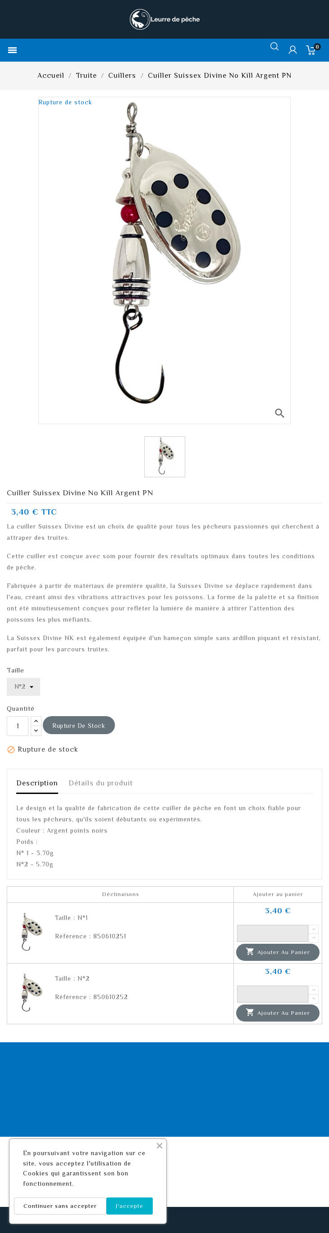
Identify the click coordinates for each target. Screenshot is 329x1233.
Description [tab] (37, 783)
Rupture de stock (78, 725)
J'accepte (129, 1205)
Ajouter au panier (278, 952)
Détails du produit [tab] (101, 783)
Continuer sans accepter (60, 1205)
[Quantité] (17, 726)
